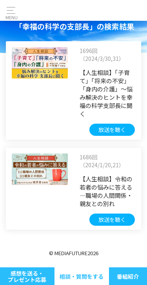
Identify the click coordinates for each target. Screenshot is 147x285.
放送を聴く (112, 129)
